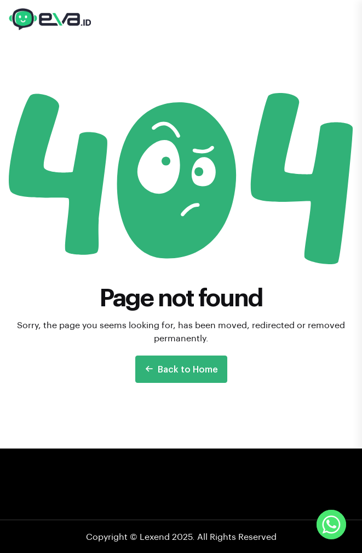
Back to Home (181, 369)
